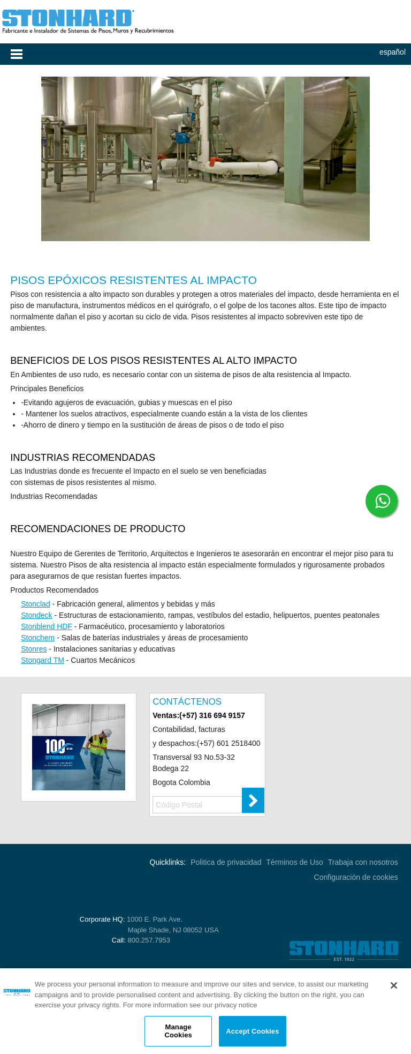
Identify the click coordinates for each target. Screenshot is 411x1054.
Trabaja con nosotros (363, 862)
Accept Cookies (252, 1031)
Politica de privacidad (226, 862)
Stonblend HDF (46, 626)
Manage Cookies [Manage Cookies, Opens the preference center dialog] (178, 1031)
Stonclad (35, 604)
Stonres (34, 649)
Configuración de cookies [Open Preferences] (356, 877)
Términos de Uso (294, 862)
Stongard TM (42, 660)
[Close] (394, 985)
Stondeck (36, 615)
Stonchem (38, 637)
